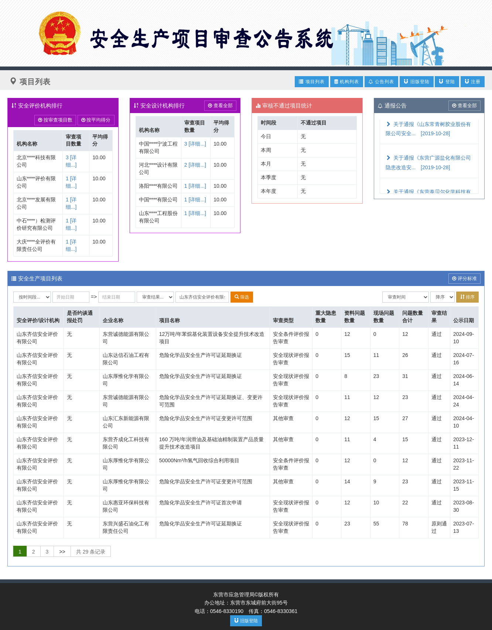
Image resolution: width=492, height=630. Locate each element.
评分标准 (464, 278)
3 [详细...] (195, 144)
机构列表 (346, 81)
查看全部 (220, 105)
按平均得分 (96, 120)
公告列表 (381, 81)
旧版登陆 (416, 81)
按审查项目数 (55, 120)
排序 (467, 297)
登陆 (447, 81)
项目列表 (311, 81)
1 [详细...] (195, 186)
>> (62, 552)
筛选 (242, 297)
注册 (473, 81)
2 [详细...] (195, 165)
